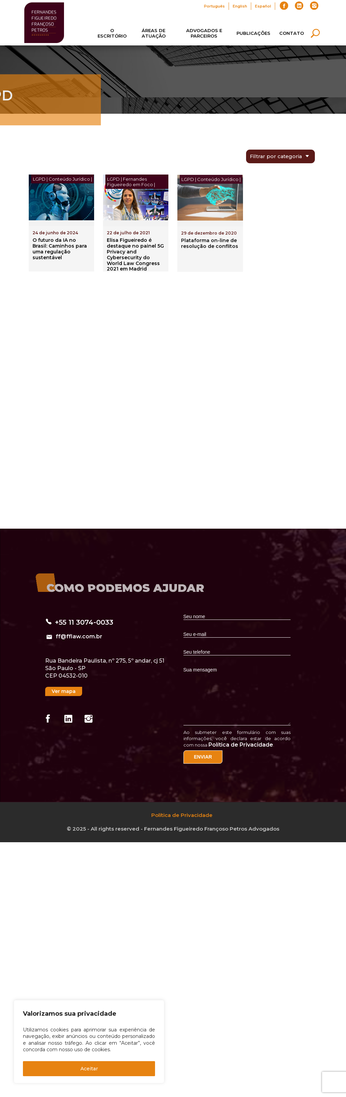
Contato (291, 33)
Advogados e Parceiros (204, 33)
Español (263, 6)
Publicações (253, 33)
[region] (89, 1041)
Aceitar (89, 1069)
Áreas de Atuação (154, 33)
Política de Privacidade (240, 744)
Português (214, 6)
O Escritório (112, 33)
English (240, 6)
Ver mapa (64, 691)
